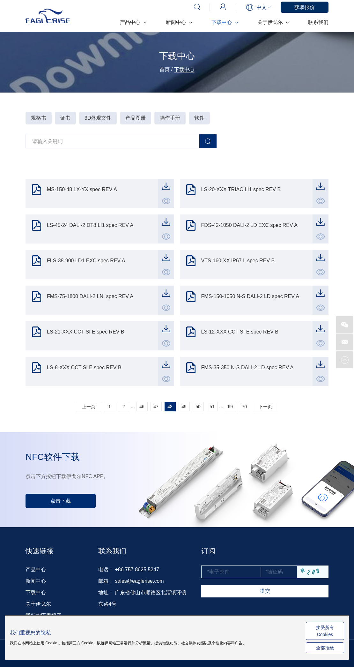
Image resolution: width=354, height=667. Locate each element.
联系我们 (318, 22)
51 (212, 406)
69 (230, 406)
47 (156, 406)
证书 (65, 118)
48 (170, 406)
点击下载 (60, 501)
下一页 (265, 406)
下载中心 (224, 22)
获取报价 (304, 7)
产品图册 (135, 118)
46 (141, 406)
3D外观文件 (98, 118)
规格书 (38, 118)
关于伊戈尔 (273, 22)
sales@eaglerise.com (139, 581)
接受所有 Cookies (325, 631)
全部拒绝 (325, 647)
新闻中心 (179, 22)
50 (198, 406)
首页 (164, 69)
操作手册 (170, 118)
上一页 (88, 406)
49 (184, 406)
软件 (199, 118)
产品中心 (133, 22)
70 (244, 406)
